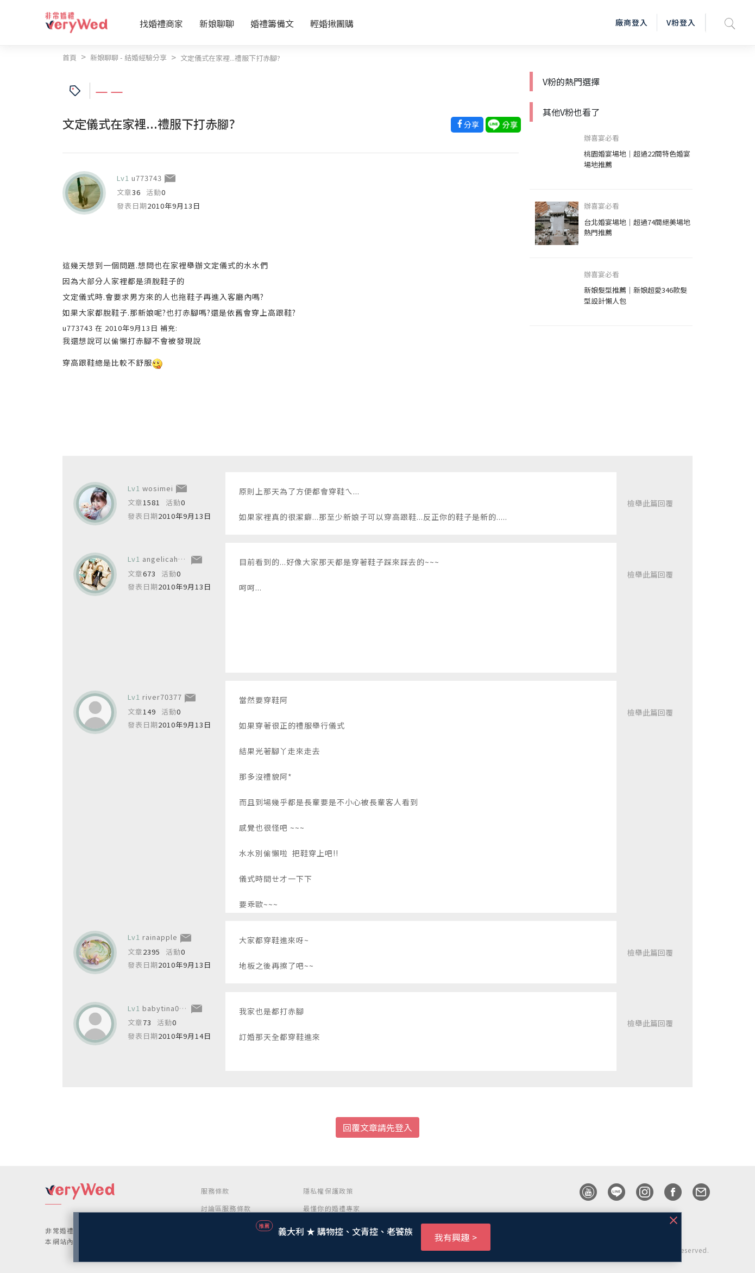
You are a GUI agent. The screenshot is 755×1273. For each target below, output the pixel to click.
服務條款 (215, 1190)
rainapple (160, 937)
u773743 (146, 178)
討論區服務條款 (226, 1208)
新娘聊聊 (216, 23)
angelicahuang (169, 559)
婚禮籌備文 (272, 23)
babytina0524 (167, 1008)
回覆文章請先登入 (377, 1127)
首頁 (69, 57)
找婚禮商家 (161, 23)
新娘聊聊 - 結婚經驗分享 (128, 57)
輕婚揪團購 (332, 23)
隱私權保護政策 (328, 1190)
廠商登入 (631, 22)
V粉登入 (681, 22)
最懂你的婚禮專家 (332, 1208)
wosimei (157, 488)
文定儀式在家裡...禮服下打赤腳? (230, 58)
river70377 (162, 697)
